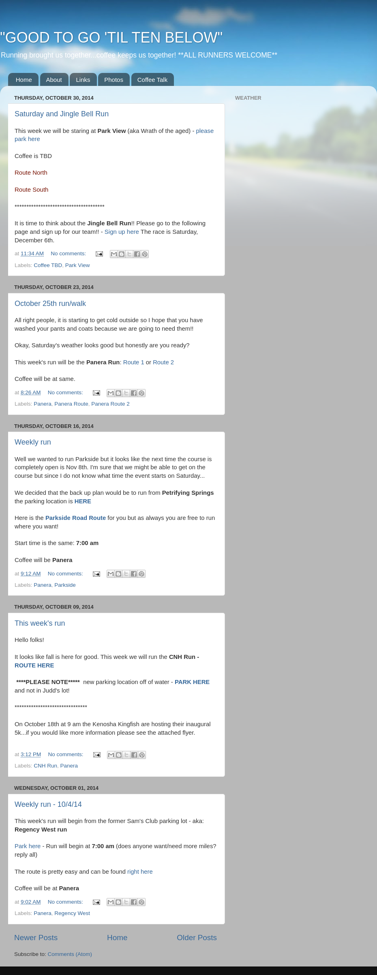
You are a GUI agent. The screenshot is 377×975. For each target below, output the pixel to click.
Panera (42, 404)
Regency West (72, 913)
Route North (31, 172)
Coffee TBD (48, 265)
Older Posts (197, 937)
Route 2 (163, 362)
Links (83, 79)
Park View (77, 265)
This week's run (40, 623)
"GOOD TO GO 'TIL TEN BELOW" (111, 37)
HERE (83, 501)
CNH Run (45, 766)
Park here (28, 846)
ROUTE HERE (34, 665)
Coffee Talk (152, 79)
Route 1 (133, 362)
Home (24, 79)
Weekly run (33, 442)
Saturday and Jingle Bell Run (62, 114)
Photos (113, 79)
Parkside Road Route (75, 518)
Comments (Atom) (70, 954)
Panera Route (71, 404)
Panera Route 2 (110, 404)
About (54, 79)
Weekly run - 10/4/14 (48, 804)
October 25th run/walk (50, 303)
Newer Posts (36, 937)
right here (140, 871)
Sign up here (122, 231)
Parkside (65, 585)
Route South (31, 189)
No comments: (69, 253)
